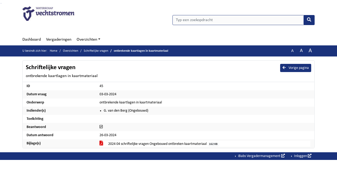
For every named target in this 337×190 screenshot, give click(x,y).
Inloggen (302, 156)
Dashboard (31, 39)
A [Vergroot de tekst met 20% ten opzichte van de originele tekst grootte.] (301, 50)
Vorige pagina (296, 68)
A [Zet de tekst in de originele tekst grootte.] (292, 51)
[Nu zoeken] (309, 20)
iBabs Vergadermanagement (261, 156)
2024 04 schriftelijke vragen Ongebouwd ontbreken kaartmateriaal (159, 144)
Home (53, 51)
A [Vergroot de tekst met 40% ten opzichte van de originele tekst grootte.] (310, 51)
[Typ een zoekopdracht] (243, 20)
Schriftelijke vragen (96, 51)
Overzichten (87, 39)
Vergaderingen (58, 39)
